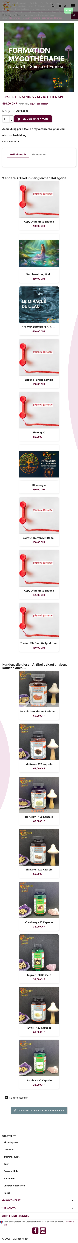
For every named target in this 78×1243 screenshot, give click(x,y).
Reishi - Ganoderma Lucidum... (39, 711)
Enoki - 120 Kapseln (39, 1027)
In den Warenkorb (33, 119)
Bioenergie (39, 485)
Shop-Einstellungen (15, 1216)
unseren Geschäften (14, 1185)
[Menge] (6, 118)
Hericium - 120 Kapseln (39, 817)
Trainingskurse (12, 1156)
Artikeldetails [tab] (17, 154)
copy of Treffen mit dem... (39, 538)
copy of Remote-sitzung (39, 221)
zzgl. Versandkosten (39, 103)
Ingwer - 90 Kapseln (39, 975)
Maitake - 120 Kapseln (39, 764)
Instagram (43, 1230)
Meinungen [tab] (39, 154)
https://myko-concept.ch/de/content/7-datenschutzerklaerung (35, 18)
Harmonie (9, 1178)
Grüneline (9, 1149)
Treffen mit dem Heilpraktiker (39, 643)
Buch (6, 1163)
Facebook (35, 1230)
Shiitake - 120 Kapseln (39, 869)
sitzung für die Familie (39, 379)
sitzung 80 (39, 432)
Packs (7, 1192)
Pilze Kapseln (11, 1142)
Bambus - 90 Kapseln (39, 1080)
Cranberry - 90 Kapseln (39, 922)
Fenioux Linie (11, 1171)
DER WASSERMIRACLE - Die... (39, 327)
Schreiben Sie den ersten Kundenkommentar (39, 1110)
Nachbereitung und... (39, 274)
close (68, 10)
